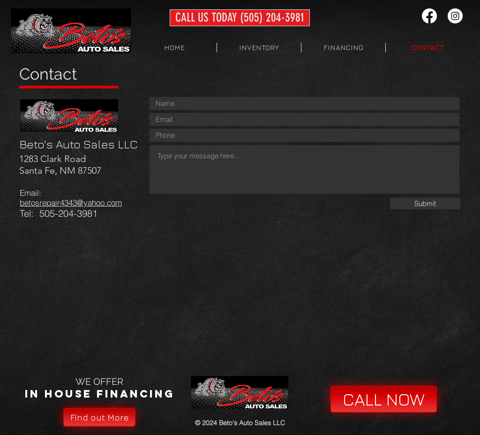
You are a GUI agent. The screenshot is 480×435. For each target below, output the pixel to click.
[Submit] (425, 203)
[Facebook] (429, 15)
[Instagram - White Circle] (455, 15)
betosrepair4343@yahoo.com (71, 202)
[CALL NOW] (383, 399)
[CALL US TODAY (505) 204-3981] (240, 17)
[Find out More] (99, 417)
